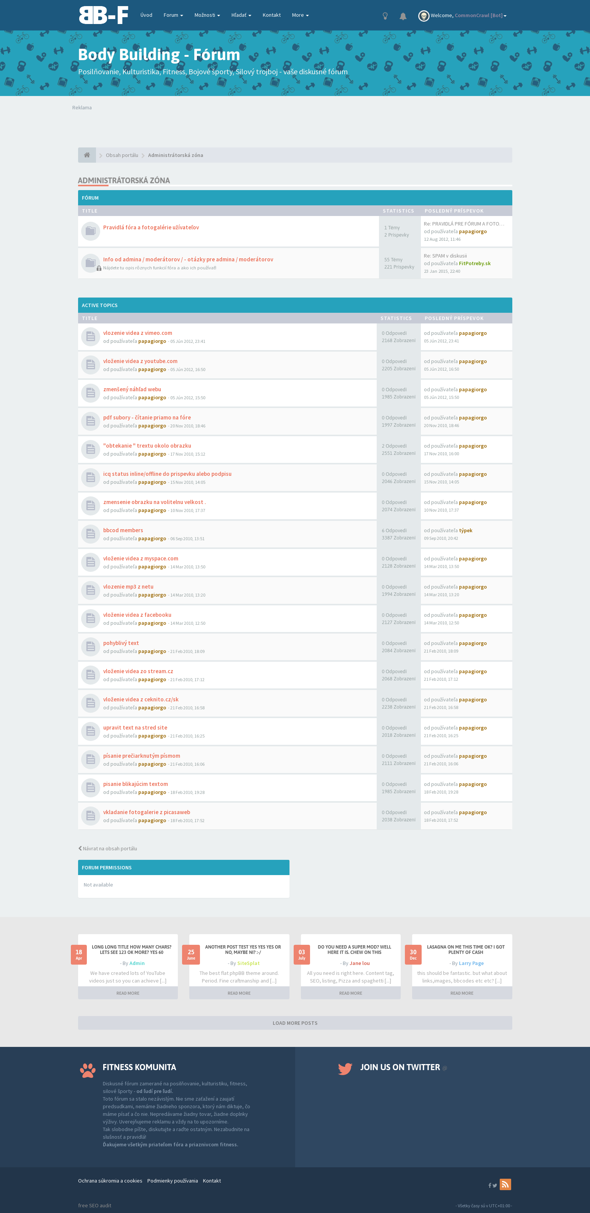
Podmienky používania (172, 1180)
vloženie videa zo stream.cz (138, 671)
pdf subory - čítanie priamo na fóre (147, 417)
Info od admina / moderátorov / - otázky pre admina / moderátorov (188, 259)
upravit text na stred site (135, 727)
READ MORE (128, 993)
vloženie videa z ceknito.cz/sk (141, 699)
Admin (137, 963)
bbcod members (123, 530)
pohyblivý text (121, 643)
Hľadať (241, 14)
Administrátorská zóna (124, 180)
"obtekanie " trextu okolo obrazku (147, 445)
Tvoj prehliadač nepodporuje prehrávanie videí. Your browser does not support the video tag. (183, 126)
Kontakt (272, 14)
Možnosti (207, 14)
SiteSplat (248, 963)
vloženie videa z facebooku (137, 614)
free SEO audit (94, 1205)
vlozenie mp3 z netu (128, 586)
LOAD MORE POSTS (295, 1022)
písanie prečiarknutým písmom (141, 755)
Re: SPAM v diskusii (445, 255)
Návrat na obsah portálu (107, 848)
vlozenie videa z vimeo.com (137, 332)
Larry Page (471, 963)
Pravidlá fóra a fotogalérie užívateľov (151, 227)
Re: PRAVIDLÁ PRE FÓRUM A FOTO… (464, 223)
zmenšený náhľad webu (132, 389)
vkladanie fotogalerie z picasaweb (146, 812)
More (300, 14)
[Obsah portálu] (87, 155)
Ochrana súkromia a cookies (110, 1180)
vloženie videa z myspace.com (140, 558)
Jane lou (360, 963)
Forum (173, 14)
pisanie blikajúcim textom (135, 783)
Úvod (146, 14)
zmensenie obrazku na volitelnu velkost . (154, 502)
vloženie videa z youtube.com (140, 361)
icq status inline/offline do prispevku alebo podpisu (167, 473)
